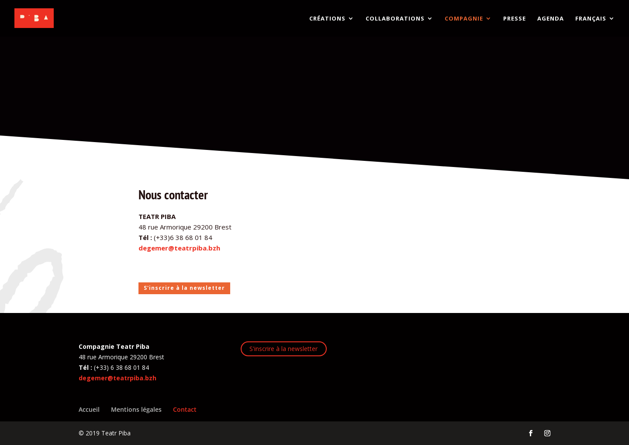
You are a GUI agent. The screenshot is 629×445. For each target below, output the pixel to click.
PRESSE (514, 18)
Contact (185, 409)
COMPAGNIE (464, 18)
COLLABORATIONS (395, 18)
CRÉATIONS (327, 18)
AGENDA (550, 18)
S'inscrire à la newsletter (184, 288)
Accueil (89, 409)
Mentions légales (136, 409)
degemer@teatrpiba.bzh (179, 247)
